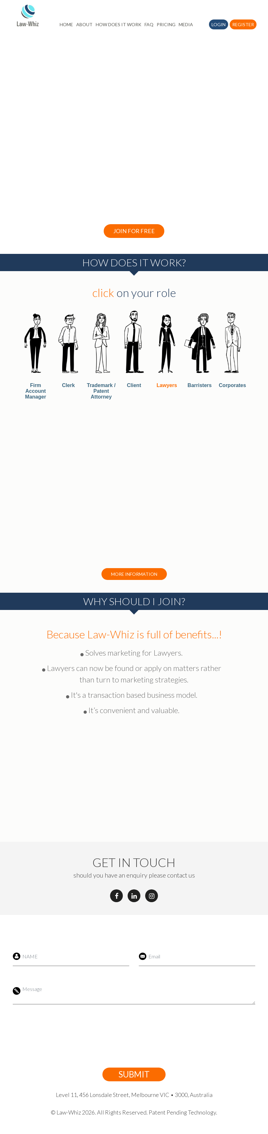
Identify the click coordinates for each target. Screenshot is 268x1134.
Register (243, 24)
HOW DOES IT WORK (118, 24)
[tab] (36, 355)
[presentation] (126, 1036)
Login (219, 24)
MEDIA (186, 24)
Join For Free (134, 230)
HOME (66, 24)
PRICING (166, 24)
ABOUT (84, 24)
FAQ (149, 24)
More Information (134, 574)
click (103, 292)
